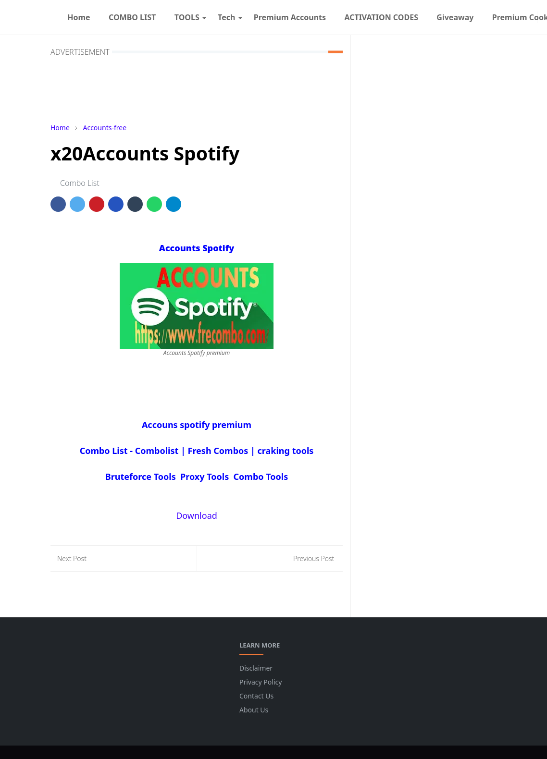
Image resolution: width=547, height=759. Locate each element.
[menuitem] (78, 17)
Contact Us (256, 695)
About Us (253, 709)
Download (196, 515)
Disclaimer (256, 668)
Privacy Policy (260, 681)
